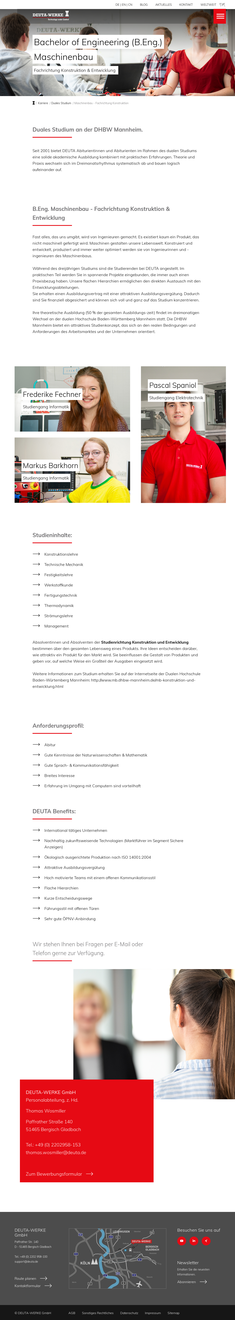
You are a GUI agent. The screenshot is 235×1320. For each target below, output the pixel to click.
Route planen (25, 1278)
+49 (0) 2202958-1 (55, 1145)
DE (117, 5)
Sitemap (173, 1312)
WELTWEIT (213, 5)
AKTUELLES (163, 5)
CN (130, 5)
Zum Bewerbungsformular (54, 1174)
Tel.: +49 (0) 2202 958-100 (31, 1256)
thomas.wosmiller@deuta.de (56, 1152)
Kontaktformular (28, 1286)
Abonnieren (186, 1282)
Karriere (43, 103)
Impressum (153, 1312)
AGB (71, 1312)
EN (124, 5)
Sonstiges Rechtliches (98, 1312)
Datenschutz (129, 1312)
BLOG (144, 5)
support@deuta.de (26, 1261)
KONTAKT (186, 5)
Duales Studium (61, 103)
